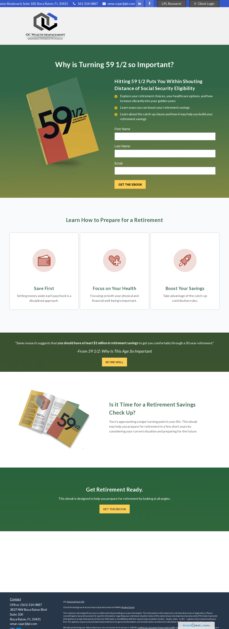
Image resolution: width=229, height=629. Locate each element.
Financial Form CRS (75, 602)
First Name (122, 129)
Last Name (122, 146)
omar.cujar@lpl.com (118, 4)
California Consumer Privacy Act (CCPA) (156, 627)
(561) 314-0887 (31, 605)
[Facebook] (149, 3)
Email (118, 163)
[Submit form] (130, 184)
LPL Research (171, 4)
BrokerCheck (128, 607)
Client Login (204, 4)
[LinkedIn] (140, 3)
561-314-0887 (85, 4)
